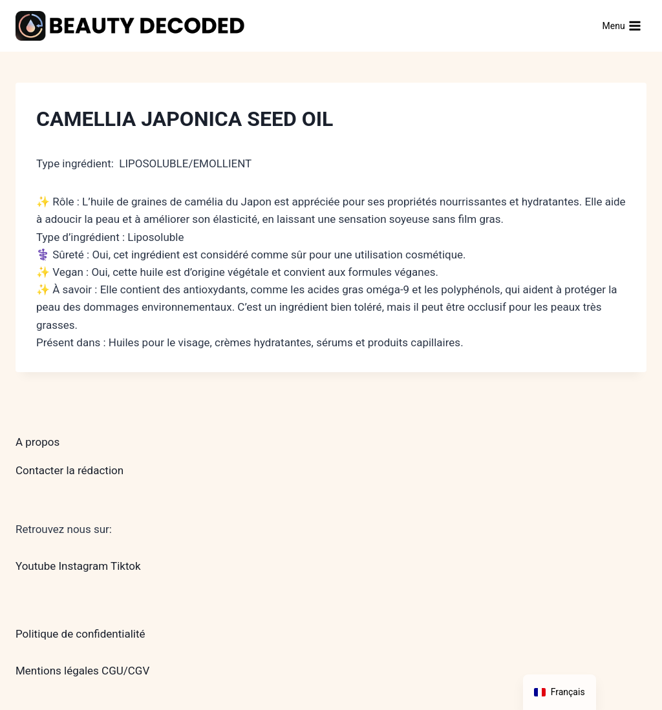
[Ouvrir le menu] (621, 26)
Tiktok (126, 565)
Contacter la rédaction (69, 470)
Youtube (36, 565)
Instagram (83, 565)
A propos (37, 441)
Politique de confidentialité (80, 633)
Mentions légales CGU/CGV (82, 670)
